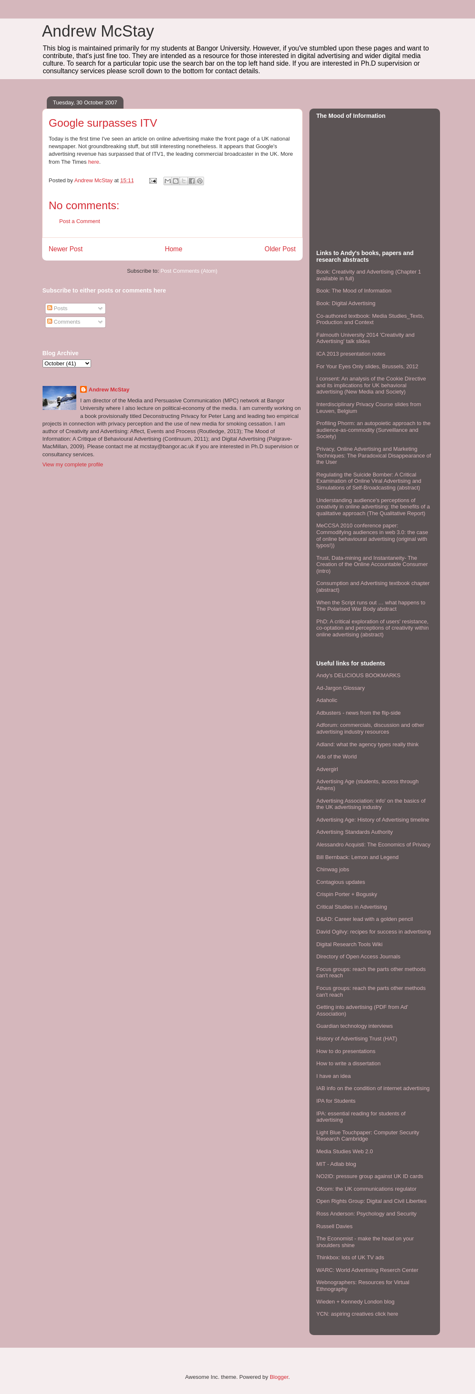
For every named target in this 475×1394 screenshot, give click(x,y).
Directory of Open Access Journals (358, 956)
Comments (63, 322)
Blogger (279, 1377)
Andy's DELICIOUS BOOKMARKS (359, 675)
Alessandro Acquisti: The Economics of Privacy (374, 844)
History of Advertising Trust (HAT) (357, 1038)
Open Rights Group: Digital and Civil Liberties (372, 1201)
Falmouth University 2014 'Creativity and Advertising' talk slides (366, 338)
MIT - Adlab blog (336, 1164)
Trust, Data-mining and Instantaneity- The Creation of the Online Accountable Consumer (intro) (372, 564)
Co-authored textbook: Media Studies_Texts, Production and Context (370, 319)
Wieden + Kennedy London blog (355, 1301)
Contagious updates (341, 882)
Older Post (280, 249)
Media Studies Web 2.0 (345, 1151)
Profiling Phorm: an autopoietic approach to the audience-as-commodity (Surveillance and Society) (374, 429)
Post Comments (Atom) (189, 271)
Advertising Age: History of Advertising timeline (373, 820)
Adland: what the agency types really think (368, 744)
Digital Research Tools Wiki (350, 944)
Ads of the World (337, 756)
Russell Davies (335, 1226)
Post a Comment (79, 221)
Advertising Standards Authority (355, 832)
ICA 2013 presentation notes (351, 354)
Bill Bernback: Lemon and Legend (358, 857)
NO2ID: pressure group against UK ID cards (370, 1176)
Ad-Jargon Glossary (341, 688)
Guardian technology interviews (355, 1026)
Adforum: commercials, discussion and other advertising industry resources (370, 728)
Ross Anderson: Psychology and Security (367, 1213)
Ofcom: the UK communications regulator (367, 1189)
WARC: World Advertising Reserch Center (368, 1270)
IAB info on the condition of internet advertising (373, 1088)
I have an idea (334, 1076)
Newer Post (66, 249)
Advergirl (327, 769)
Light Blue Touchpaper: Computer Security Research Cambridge (368, 1135)
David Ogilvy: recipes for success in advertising (374, 931)
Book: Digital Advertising (346, 303)
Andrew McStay (98, 31)
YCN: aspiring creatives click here (357, 1314)
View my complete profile (73, 464)
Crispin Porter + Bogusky (347, 894)
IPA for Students (336, 1101)
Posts (57, 308)
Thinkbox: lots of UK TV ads (350, 1257)
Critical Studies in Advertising (352, 907)
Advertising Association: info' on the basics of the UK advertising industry (371, 804)
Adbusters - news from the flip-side (359, 713)
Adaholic (327, 700)
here (93, 162)
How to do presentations (346, 1051)
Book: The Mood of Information (354, 290)
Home (173, 249)
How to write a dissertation (349, 1063)
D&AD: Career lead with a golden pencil (365, 919)
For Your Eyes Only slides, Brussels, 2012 (368, 366)
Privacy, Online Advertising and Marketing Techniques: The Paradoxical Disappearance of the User (374, 455)
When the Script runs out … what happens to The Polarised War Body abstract (371, 605)
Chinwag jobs (333, 869)
